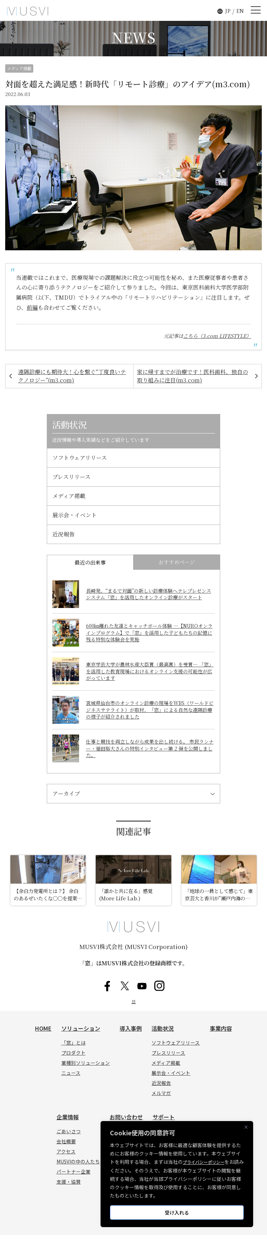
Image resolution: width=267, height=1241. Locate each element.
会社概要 (66, 1147)
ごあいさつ (69, 1137)
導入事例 (131, 1034)
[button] (198, 11)
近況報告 (63, 534)
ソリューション (80, 1034)
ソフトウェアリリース (79, 458)
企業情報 (68, 1123)
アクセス (66, 1157)
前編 (32, 307)
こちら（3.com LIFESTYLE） (217, 335)
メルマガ (161, 1099)
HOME (43, 1034)
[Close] (246, 1127)
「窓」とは (73, 1048)
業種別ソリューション (85, 1068)
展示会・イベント (74, 515)
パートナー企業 (74, 1177)
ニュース (70, 1079)
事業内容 (221, 1034)
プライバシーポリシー (207, 1162)
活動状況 (163, 1034)
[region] (177, 1174)
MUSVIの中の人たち (78, 1167)
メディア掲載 (19, 68)
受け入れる (177, 1212)
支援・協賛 (69, 1187)
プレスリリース (71, 477)
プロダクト (73, 1058)
